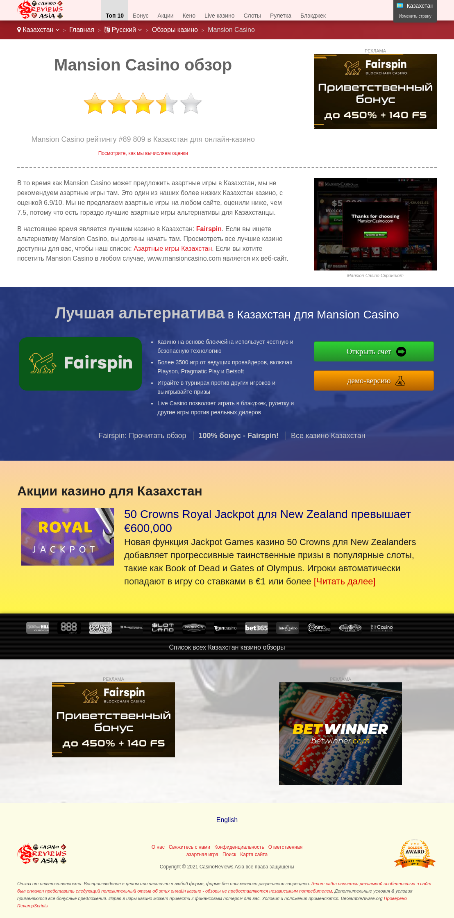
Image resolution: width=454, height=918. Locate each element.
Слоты (252, 15)
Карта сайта (254, 854)
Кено (189, 15)
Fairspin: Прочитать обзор (142, 440)
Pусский (123, 29)
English (227, 819)
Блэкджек (313, 15)
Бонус (141, 15)
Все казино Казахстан (328, 440)
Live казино (219, 15)
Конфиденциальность (239, 847)
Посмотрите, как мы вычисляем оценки (143, 153)
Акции (166, 15)
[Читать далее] (345, 581)
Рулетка (280, 15)
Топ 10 (115, 15)
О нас (158, 847)
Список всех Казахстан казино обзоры (227, 647)
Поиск (229, 854)
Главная (81, 29)
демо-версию (374, 379)
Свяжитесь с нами (189, 847)
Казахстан (38, 29)
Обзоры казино (175, 29)
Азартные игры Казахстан (173, 248)
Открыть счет (374, 352)
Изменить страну (415, 16)
